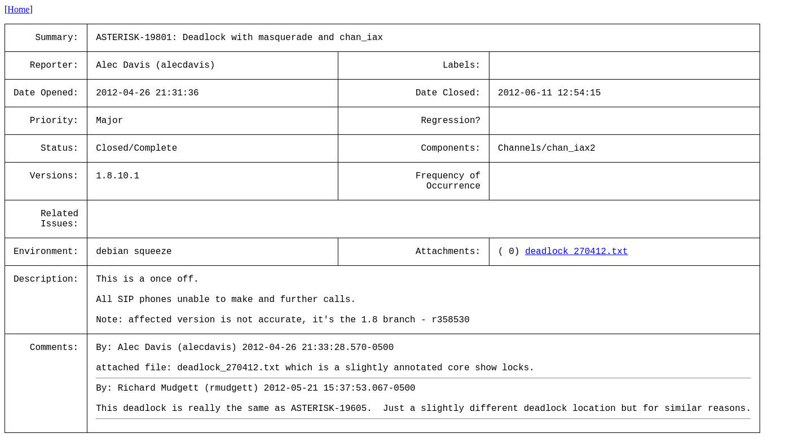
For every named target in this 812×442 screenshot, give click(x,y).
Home (18, 9)
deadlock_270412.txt (576, 252)
